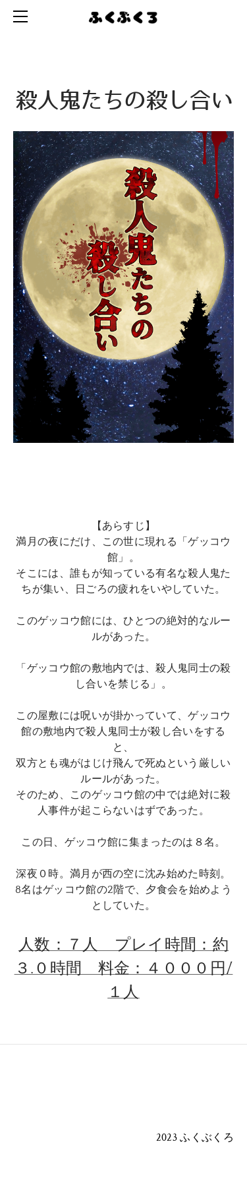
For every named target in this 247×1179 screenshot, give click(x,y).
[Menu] (23, 16)
